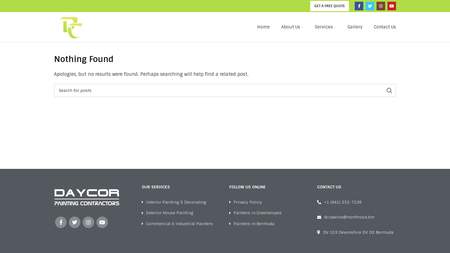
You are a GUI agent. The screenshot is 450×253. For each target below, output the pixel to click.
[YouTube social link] (391, 6)
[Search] (225, 90)
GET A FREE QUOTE (329, 6)
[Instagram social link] (381, 6)
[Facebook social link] (359, 6)
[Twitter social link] (370, 6)
